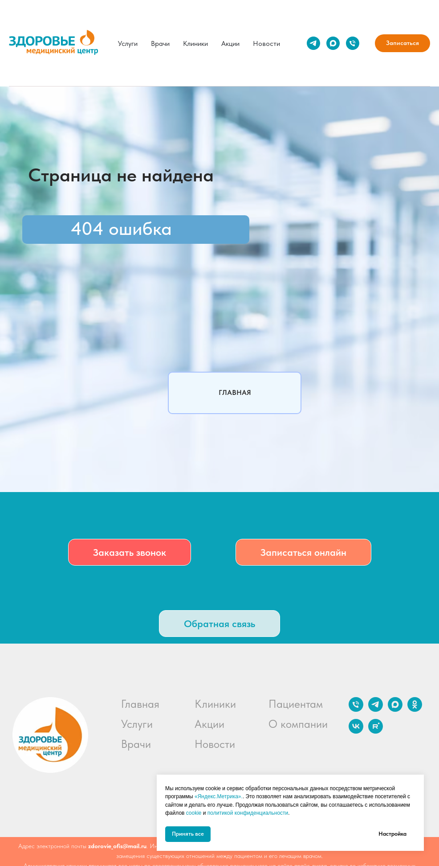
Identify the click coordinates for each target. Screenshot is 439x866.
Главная (140, 703)
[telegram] (313, 43)
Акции (230, 43)
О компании (298, 724)
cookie (194, 813)
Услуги (128, 43)
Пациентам (295, 703)
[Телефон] (352, 43)
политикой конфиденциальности (247, 813)
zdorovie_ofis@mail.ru (117, 846)
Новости (266, 43)
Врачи (160, 43)
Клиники (195, 43)
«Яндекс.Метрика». (219, 796)
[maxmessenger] (333, 43)
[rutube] (375, 731)
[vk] (356, 731)
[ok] (414, 709)
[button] (129, 552)
